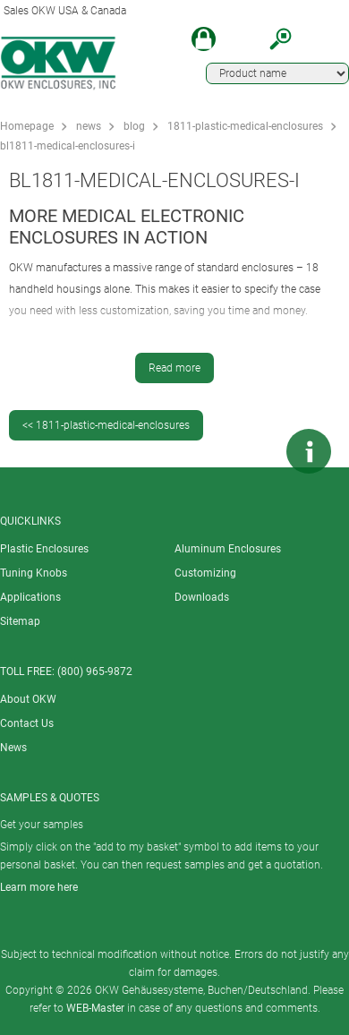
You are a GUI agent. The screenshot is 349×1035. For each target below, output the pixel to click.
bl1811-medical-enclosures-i (67, 146)
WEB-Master (95, 1008)
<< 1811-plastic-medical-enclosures (106, 425)
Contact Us (27, 723)
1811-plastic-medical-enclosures (245, 126)
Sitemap (20, 621)
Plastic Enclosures (44, 549)
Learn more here (39, 887)
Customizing (205, 573)
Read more (174, 368)
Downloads (201, 597)
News (13, 747)
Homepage (27, 126)
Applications (30, 597)
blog (134, 126)
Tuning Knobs (33, 573)
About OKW (28, 699)
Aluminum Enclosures (227, 549)
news (88, 126)
